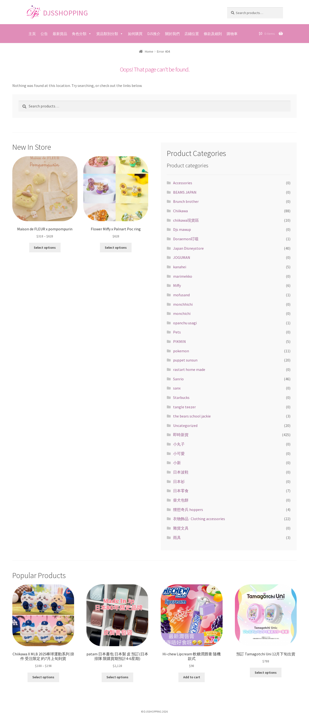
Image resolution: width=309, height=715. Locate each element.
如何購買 (135, 33)
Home (149, 51)
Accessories (182, 182)
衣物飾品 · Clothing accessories (199, 518)
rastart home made (189, 369)
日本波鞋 (181, 472)
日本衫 (179, 481)
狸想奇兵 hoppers (188, 509)
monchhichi (183, 304)
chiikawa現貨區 (186, 220)
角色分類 (79, 33)
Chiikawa (180, 210)
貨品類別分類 (107, 33)
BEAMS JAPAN (185, 192)
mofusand (181, 294)
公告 (44, 33)
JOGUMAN (181, 257)
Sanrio (178, 378)
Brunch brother (186, 201)
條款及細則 (213, 33)
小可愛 (179, 453)
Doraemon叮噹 (185, 238)
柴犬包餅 (181, 500)
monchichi (181, 313)
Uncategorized (185, 425)
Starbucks (181, 397)
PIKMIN (179, 341)
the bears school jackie (192, 416)
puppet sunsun (185, 360)
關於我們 (172, 33)
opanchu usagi (185, 322)
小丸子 (179, 444)
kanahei (179, 266)
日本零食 (181, 490)
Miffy (177, 285)
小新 (177, 462)
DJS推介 (153, 33)
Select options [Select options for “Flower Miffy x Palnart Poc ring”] (116, 247)
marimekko (182, 276)
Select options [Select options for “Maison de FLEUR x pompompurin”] (45, 247)
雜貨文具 (181, 528)
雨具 (177, 537)
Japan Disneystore (188, 248)
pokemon (181, 350)
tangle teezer (184, 406)
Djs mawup (182, 229)
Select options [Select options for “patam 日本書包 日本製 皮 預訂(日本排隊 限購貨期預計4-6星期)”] (117, 677)
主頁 (32, 33)
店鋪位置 (191, 33)
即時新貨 (181, 434)
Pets (177, 332)
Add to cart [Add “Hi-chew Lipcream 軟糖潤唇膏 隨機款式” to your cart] (191, 677)
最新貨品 (60, 33)
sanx (177, 388)
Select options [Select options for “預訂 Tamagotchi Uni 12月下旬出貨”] (266, 672)
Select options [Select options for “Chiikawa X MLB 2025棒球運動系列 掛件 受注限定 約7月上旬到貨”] (43, 677)
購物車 (232, 33)
